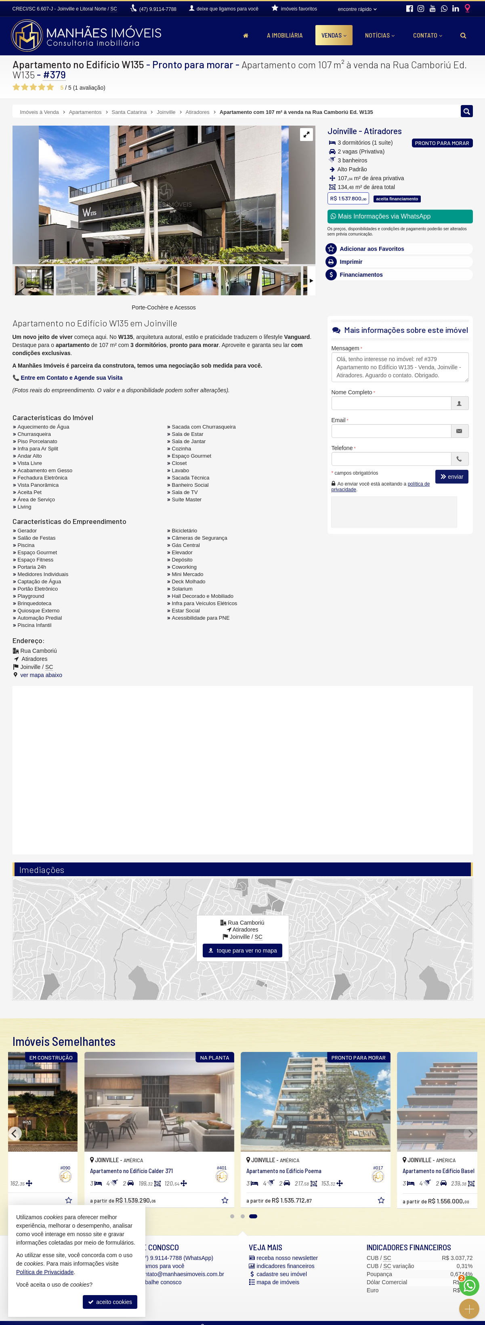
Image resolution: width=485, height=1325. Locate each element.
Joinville (342, 131)
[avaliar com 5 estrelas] (50, 87)
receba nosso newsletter (287, 1258)
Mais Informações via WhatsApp (381, 216)
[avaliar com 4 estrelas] (42, 87)
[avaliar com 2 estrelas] (25, 87)
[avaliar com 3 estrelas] (33, 87)
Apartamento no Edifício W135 (78, 64)
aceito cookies (110, 1302)
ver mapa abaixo (42, 675)
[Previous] (15, 1133)
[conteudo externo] (243, 769)
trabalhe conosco (160, 1282)
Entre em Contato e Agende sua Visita (71, 377)
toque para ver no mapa (242, 950)
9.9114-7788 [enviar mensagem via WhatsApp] (157, 9)
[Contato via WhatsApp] (469, 1286)
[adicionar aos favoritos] (152, 1202)
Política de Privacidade (44, 1272)
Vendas (333, 35)
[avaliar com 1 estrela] (16, 87)
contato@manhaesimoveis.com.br (181, 1274)
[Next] (470, 1133)
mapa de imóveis (278, 1282)
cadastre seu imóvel (282, 1274)
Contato (427, 35)
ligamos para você (162, 1266)
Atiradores (383, 131)
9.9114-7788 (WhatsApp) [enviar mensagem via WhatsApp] (176, 1258)
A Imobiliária (285, 35)
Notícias (380, 35)
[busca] (463, 35)
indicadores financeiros (286, 1266)
